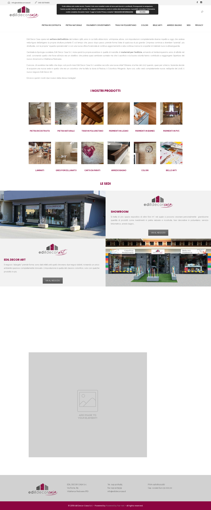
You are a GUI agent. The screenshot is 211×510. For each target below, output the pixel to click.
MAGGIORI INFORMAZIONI (124, 12)
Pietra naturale (74, 25)
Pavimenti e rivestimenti (98, 25)
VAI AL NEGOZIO (158, 233)
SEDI (188, 25)
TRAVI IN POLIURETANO (92, 131)
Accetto (142, 12)
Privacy (199, 25)
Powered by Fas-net (115, 505)
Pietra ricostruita (51, 25)
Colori (144, 25)
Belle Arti (157, 25)
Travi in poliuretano (125, 25)
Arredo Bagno (174, 25)
